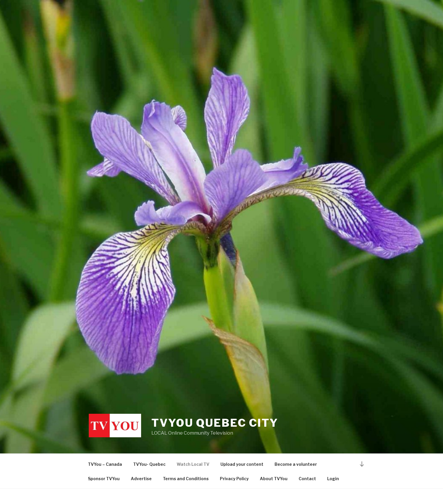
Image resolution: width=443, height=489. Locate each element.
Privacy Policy (234, 478)
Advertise (141, 478)
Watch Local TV (193, 464)
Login (333, 478)
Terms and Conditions (186, 478)
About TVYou (273, 478)
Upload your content (241, 464)
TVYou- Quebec (149, 464)
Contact (307, 478)
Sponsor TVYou (104, 478)
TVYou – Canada (105, 464)
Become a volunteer (296, 464)
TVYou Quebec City (214, 422)
